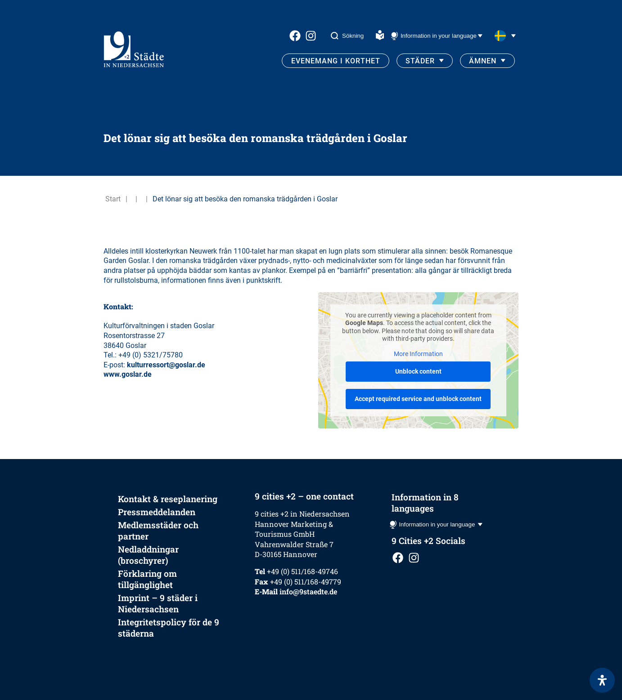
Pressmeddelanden (156, 511)
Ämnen (482, 61)
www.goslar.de (128, 374)
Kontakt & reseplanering (167, 498)
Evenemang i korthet (335, 61)
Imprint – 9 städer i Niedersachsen (158, 603)
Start (113, 199)
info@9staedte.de (308, 591)
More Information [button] (418, 353)
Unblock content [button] (418, 371)
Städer (420, 61)
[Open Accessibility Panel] (602, 680)
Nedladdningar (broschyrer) (148, 555)
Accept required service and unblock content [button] (418, 398)
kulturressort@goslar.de (166, 365)
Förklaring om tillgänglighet (147, 579)
